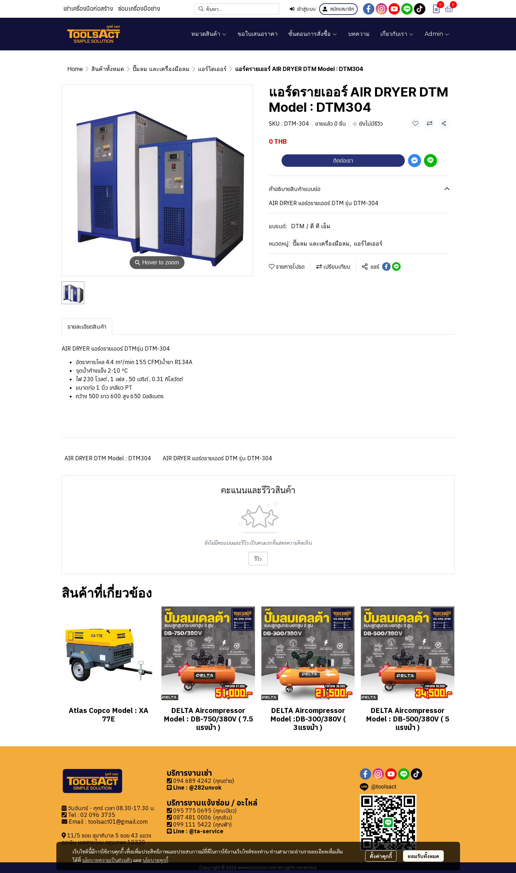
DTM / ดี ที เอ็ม (310, 226)
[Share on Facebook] (386, 266)
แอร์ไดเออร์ (212, 68)
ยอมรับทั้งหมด (423, 856)
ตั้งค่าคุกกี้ (381, 856)
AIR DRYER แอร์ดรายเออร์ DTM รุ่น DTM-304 (217, 458)
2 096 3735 (99, 814)
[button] (236, 8)
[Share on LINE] (396, 266)
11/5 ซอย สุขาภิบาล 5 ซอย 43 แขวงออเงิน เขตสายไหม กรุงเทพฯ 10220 (106, 839)
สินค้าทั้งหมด (107, 68)
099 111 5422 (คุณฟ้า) (202, 824)
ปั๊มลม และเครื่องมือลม (160, 68)
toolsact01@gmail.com (118, 821)
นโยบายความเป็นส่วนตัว (107, 860)
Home (75, 68)
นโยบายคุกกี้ (155, 860)
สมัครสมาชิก (338, 9)
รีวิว (258, 558)
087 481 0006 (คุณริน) (202, 817)
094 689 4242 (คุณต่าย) (203, 780)
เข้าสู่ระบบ (303, 9)
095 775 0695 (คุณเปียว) (205, 810)
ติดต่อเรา (343, 160)
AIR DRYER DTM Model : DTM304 (107, 458)
